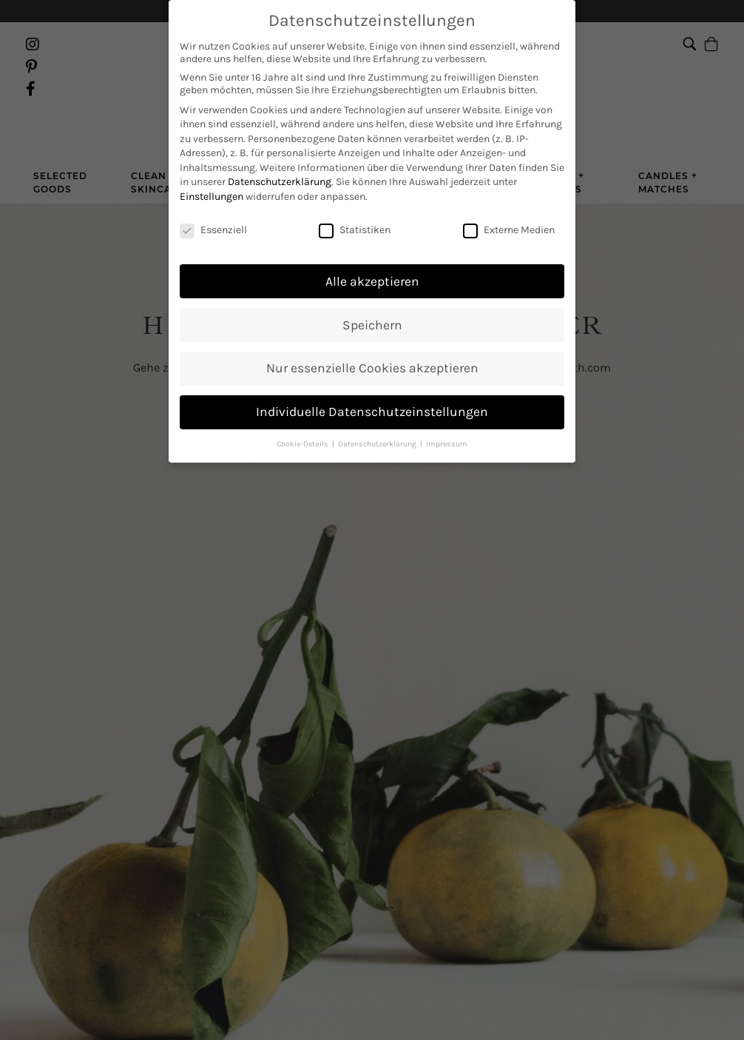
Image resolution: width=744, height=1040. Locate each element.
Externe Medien (509, 216)
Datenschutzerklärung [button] (378, 430)
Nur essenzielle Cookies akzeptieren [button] (372, 354)
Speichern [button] (372, 310)
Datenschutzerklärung (279, 168)
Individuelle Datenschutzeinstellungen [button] (372, 398)
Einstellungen (211, 183)
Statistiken (354, 216)
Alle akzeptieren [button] (372, 267)
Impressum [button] (446, 430)
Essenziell (213, 216)
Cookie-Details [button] (304, 430)
